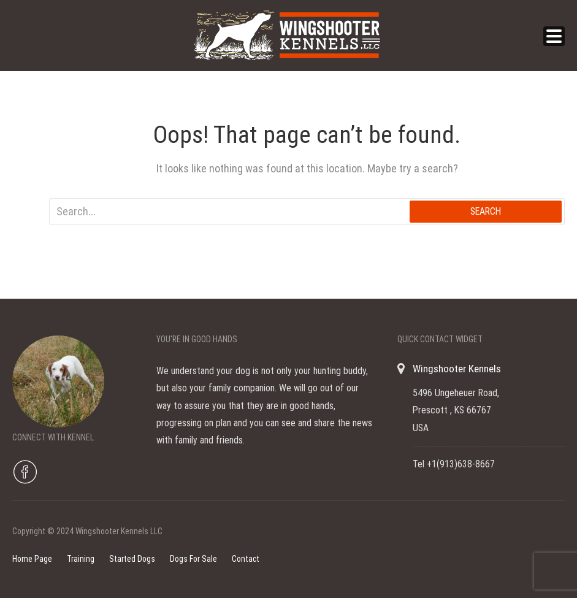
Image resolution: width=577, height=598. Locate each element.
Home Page (32, 559)
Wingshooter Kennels (457, 368)
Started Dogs (132, 559)
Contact (245, 559)
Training (80, 559)
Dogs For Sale (193, 559)
